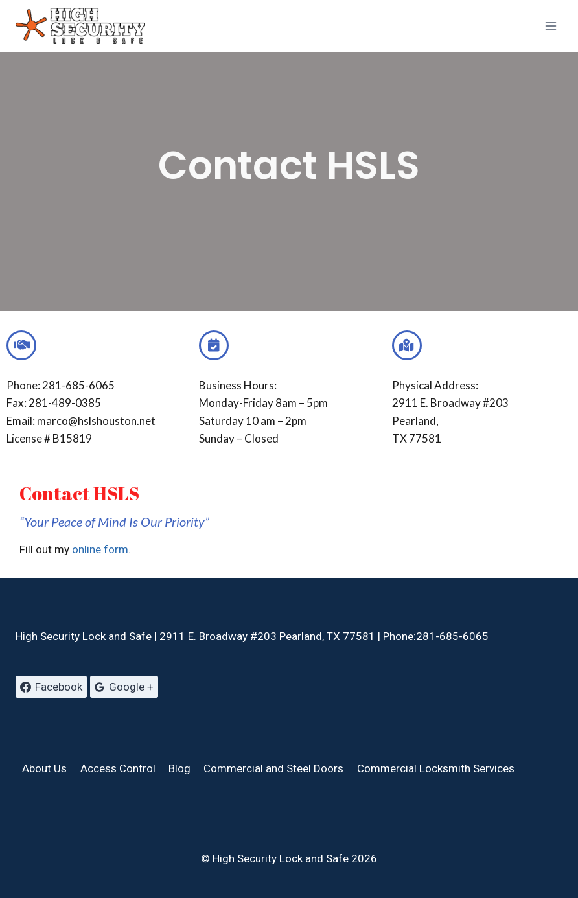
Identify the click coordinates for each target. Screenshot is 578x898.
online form (100, 549)
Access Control (118, 768)
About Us (44, 768)
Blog (179, 768)
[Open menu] (550, 26)
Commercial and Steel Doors (273, 768)
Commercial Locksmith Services (435, 768)
